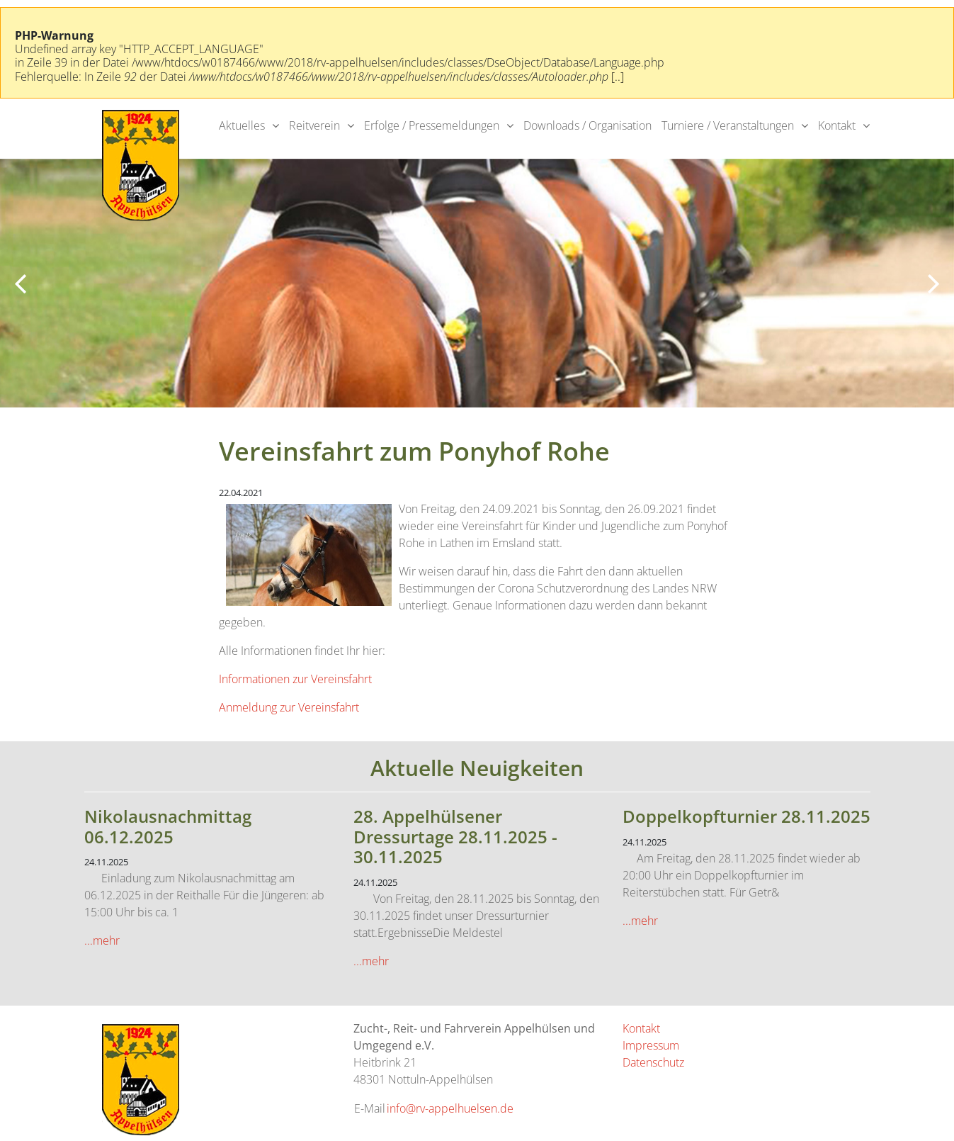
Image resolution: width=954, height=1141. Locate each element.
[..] (617, 76)
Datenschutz (653, 1062)
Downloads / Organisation (587, 125)
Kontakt (837, 125)
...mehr (102, 940)
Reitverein (314, 125)
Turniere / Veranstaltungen (727, 125)
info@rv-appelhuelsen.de (450, 1108)
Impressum (651, 1045)
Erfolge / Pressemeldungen (431, 125)
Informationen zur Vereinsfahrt (295, 679)
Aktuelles (242, 125)
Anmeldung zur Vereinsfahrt (289, 707)
